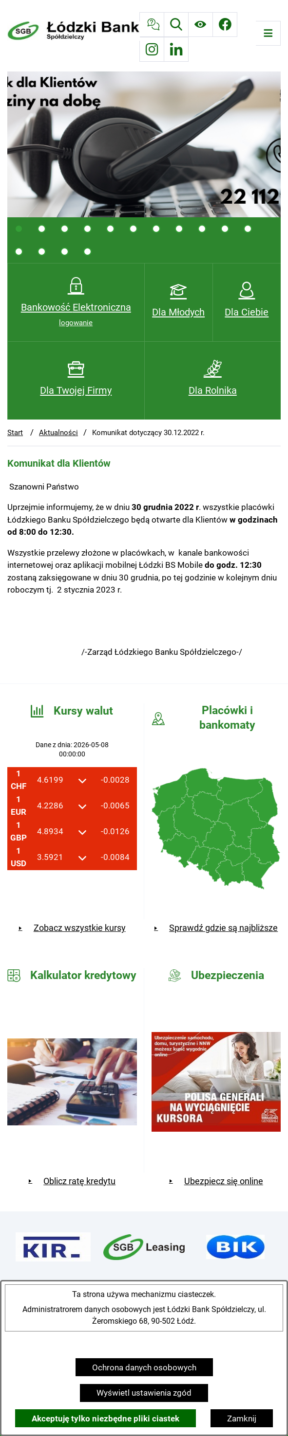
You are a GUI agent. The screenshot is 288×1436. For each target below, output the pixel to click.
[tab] (19, 229)
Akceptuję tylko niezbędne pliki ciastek (105, 1418)
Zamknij (241, 1418)
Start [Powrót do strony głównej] (15, 432)
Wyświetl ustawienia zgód (144, 1393)
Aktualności (58, 432)
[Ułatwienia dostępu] (200, 24)
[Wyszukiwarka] (176, 24)
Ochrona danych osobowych (144, 1367)
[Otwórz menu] (268, 33)
